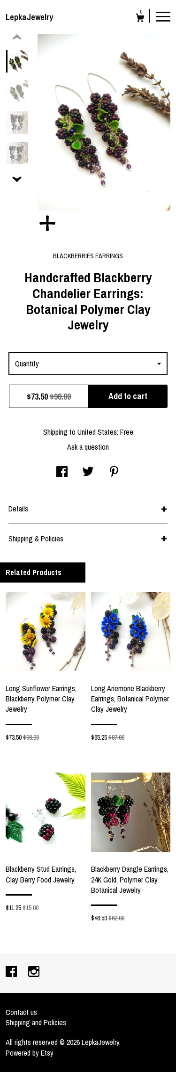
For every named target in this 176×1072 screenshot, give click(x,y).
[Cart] (140, 19)
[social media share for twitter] (88, 472)
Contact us (21, 1012)
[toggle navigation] (163, 16)
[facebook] (12, 972)
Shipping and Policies (36, 1022)
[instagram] (33, 972)
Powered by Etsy (30, 1053)
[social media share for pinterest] (114, 472)
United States (97, 432)
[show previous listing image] (17, 37)
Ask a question (88, 447)
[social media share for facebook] (62, 472)
